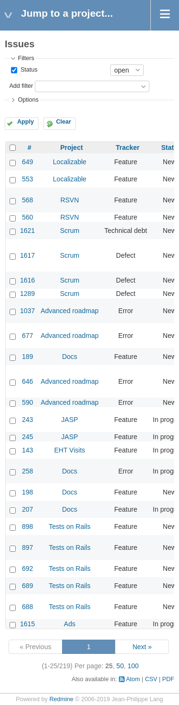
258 (27, 471)
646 (27, 381)
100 (132, 666)
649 (27, 162)
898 (27, 526)
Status (28, 69)
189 (27, 356)
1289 (27, 293)
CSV (151, 679)
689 (27, 585)
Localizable (69, 162)
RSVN (69, 200)
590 (27, 402)
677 (27, 335)
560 (27, 217)
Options (28, 99)
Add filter (21, 86)
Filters (26, 58)
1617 (27, 255)
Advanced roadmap (69, 311)
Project (71, 147)
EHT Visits (69, 450)
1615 (27, 624)
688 (27, 606)
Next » (141, 647)
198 (27, 492)
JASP (69, 419)
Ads (69, 624)
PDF (168, 679)
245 (27, 437)
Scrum (69, 230)
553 (27, 179)
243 (27, 419)
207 (27, 509)
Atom (133, 679)
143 (27, 450)
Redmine (61, 699)
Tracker (127, 147)
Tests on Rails (69, 526)
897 (27, 547)
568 (27, 200)
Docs (69, 356)
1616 (27, 280)
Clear (63, 121)
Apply (25, 121)
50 (120, 666)
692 (27, 568)
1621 (27, 230)
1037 (27, 311)
